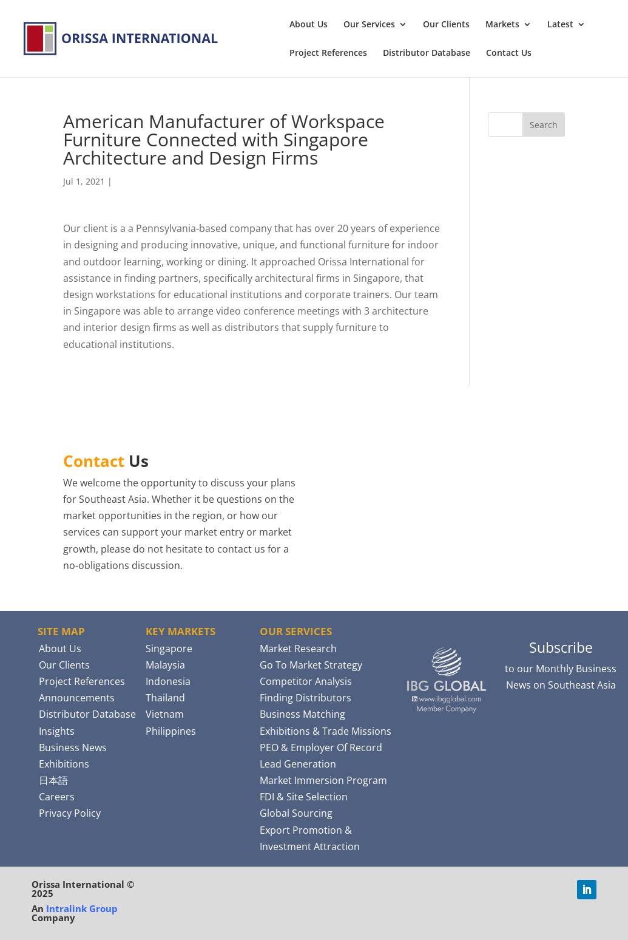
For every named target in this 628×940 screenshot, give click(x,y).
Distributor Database (426, 53)
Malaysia (165, 665)
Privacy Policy (70, 813)
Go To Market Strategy (311, 665)
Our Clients (446, 25)
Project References (328, 53)
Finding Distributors (305, 697)
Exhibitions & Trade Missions (325, 731)
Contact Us (509, 53)
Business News (73, 747)
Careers (57, 796)
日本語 (53, 780)
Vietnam (165, 714)
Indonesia (168, 681)
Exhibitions (64, 764)
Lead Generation (298, 764)
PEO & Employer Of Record (321, 747)
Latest (560, 25)
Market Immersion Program (323, 780)
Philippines (171, 731)
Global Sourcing (296, 813)
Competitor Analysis (306, 681)
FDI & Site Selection (304, 796)
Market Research (298, 648)
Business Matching (302, 714)
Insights (57, 731)
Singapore (169, 648)
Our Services (369, 25)
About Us (308, 25)
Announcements (77, 697)
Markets (502, 25)
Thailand (165, 697)
